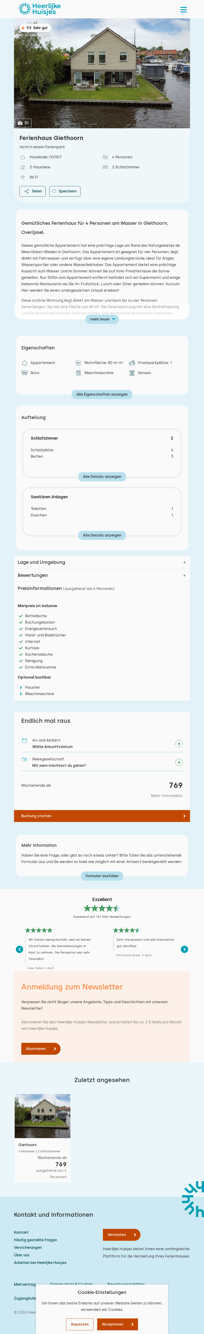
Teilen (32, 191)
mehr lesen (100, 319)
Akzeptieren (112, 1324)
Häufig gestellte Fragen (35, 1240)
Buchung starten (36, 816)
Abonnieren (36, 1048)
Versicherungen (28, 1247)
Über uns (22, 1255)
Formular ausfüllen (102, 876)
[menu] (183, 9)
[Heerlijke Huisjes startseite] (39, 9)
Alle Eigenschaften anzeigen (102, 394)
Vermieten (117, 1235)
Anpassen (80, 1324)
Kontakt (21, 1232)
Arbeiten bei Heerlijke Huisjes (40, 1262)
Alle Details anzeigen (102, 476)
